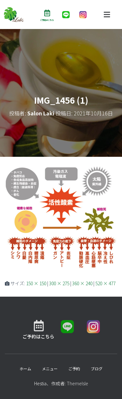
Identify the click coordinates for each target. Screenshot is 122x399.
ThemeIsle (77, 383)
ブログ (96, 368)
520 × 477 (105, 283)
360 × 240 (82, 283)
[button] (106, 14)
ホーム (25, 368)
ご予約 (74, 368)
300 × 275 (59, 283)
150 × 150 (36, 283)
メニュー (50, 368)
